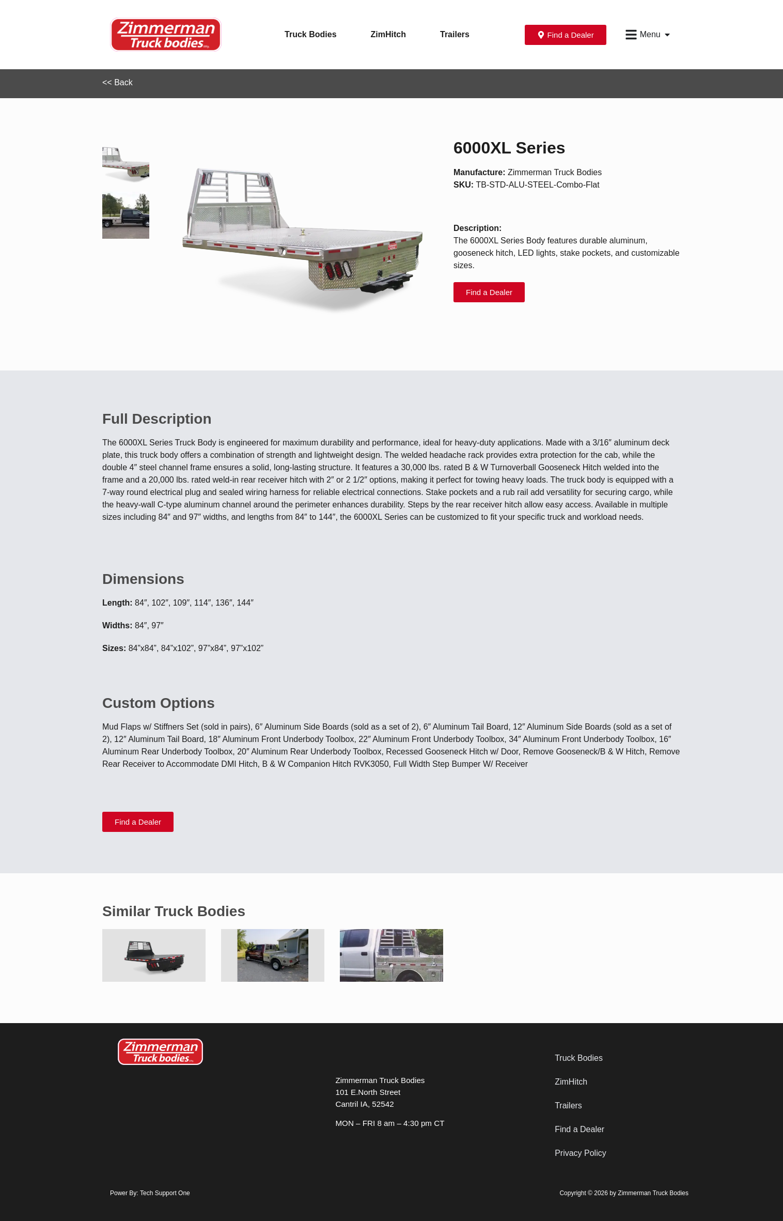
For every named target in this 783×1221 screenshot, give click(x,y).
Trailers (454, 34)
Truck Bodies (310, 34)
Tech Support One (165, 1193)
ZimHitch (388, 34)
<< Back (117, 82)
